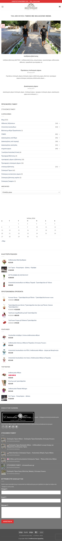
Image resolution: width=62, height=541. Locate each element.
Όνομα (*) (4, 489)
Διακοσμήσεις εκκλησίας (9, 145)
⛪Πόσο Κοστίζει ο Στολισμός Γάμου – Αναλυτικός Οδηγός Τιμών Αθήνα (30, 453)
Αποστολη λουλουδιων (8, 127)
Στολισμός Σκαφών (7, 181)
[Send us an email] (13, 426)
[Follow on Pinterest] (16, 426)
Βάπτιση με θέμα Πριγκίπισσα (11, 130)
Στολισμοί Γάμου (6, 170)
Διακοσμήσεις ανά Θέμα (9, 138)
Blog (2, 120)
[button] (2, 6)
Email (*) (3, 497)
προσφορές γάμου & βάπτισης (11, 159)
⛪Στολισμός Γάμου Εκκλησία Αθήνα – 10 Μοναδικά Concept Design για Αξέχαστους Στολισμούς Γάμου (30, 446)
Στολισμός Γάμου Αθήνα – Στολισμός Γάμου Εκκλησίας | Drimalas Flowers (31, 439)
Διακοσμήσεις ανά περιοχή (10, 141)
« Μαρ (3, 241)
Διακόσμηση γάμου (31, 86)
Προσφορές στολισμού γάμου (11, 163)
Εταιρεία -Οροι (38, 535)
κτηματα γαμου (6, 148)
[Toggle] (59, 123)
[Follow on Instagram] (6, 426)
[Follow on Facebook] (3, 426)
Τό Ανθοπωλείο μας (25, 535)
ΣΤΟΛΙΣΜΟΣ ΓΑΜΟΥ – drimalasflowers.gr (20, 465)
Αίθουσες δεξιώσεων (8, 123)
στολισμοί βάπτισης (7, 167)
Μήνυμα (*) (4, 505)
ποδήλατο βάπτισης (31, 56)
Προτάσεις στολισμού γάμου (31, 70)
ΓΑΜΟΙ (3, 134)
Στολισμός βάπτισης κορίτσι (10, 177)
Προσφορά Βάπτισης (8, 156)
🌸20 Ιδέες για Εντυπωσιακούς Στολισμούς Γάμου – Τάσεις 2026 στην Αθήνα (31, 459)
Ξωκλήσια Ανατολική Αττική (10, 152)
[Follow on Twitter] (9, 426)
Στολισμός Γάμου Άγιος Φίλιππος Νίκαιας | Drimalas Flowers (26, 471)
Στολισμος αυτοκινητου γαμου (11, 174)
